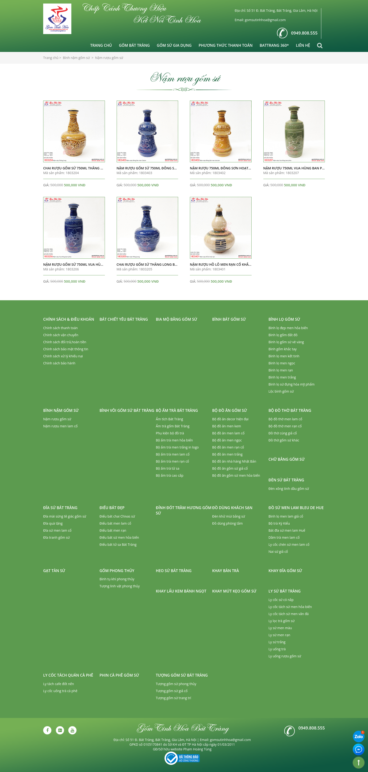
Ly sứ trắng (276, 642)
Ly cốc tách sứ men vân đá (288, 614)
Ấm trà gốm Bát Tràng (172, 426)
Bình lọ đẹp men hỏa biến (288, 328)
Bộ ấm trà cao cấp (169, 475)
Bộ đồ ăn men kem (226, 426)
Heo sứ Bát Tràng (174, 570)
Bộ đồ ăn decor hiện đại (230, 419)
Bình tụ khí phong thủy (117, 579)
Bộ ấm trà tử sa (167, 468)
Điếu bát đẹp (112, 507)
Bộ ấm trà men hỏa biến (174, 440)
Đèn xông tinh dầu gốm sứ (288, 488)
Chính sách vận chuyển (60, 335)
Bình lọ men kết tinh (283, 356)
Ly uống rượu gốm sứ (284, 656)
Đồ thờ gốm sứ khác (283, 440)
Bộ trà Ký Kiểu (279, 523)
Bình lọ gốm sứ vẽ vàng (286, 342)
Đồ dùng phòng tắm (227, 523)
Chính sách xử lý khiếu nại (63, 356)
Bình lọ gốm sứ (284, 319)
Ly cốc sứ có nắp (281, 599)
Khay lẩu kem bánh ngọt (181, 591)
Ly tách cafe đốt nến (58, 684)
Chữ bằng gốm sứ (286, 459)
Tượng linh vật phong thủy (120, 586)
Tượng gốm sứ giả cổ (172, 691)
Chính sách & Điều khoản (68, 319)
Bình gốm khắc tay (282, 349)
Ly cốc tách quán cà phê (68, 675)
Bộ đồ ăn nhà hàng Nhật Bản (234, 461)
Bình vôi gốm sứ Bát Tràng (127, 410)
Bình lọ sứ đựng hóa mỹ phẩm (291, 384)
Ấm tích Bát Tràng (169, 419)
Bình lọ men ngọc (281, 363)
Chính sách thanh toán (60, 328)
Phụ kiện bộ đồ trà (170, 433)
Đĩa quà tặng (53, 523)
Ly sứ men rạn (279, 635)
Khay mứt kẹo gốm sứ (234, 591)
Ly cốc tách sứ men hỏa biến (290, 606)
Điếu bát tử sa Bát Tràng (118, 544)
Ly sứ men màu (280, 628)
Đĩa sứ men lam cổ (57, 530)
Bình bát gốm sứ (229, 319)
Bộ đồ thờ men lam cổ (285, 419)
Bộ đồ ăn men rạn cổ (228, 447)
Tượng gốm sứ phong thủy (176, 684)
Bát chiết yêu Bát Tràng (124, 319)
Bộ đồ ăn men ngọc (227, 440)
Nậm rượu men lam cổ (60, 426)
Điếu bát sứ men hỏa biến (119, 537)
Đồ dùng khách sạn (232, 507)
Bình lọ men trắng (282, 377)
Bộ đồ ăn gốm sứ (229, 410)
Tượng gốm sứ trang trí (173, 698)
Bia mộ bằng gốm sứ (176, 319)
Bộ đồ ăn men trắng (227, 454)
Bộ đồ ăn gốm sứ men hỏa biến (236, 475)
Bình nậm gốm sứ (61, 410)
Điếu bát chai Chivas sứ (117, 516)
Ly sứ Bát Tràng (284, 591)
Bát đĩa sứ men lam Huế (286, 530)
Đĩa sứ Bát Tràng (60, 507)
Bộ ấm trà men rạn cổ (172, 461)
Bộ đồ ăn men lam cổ (228, 433)
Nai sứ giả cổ (278, 551)
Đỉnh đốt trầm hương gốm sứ (183, 510)
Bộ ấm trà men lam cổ (173, 454)
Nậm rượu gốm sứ (57, 419)
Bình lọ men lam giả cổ (285, 516)
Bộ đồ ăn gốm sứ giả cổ (230, 468)
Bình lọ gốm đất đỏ (283, 335)
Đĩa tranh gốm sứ (56, 537)
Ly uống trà (277, 649)
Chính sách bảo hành (59, 363)
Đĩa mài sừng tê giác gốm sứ (64, 516)
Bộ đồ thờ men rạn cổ (285, 426)
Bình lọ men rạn (280, 370)
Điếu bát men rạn (113, 530)
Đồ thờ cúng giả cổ (282, 433)
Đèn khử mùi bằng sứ (228, 516)
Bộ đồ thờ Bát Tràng (289, 410)
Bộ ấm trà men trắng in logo (177, 447)
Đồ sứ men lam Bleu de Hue (296, 507)
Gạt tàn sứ (54, 570)
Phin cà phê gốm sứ (119, 675)
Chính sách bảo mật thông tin (65, 349)
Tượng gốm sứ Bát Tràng (182, 675)
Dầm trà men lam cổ (284, 537)
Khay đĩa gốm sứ (285, 570)
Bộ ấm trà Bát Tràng (177, 410)
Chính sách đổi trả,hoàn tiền (64, 342)
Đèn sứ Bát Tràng (286, 480)
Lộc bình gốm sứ (281, 391)
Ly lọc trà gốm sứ (281, 621)
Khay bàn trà (225, 570)
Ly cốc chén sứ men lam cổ (288, 544)
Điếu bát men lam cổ (115, 523)
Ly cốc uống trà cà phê (60, 691)
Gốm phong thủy (117, 570)
